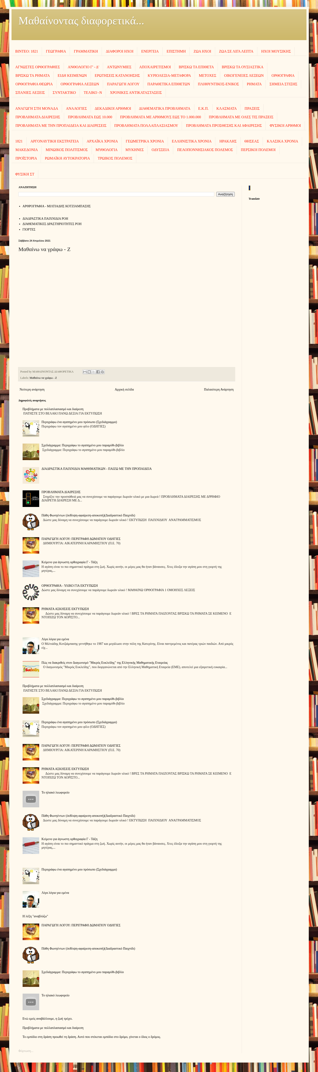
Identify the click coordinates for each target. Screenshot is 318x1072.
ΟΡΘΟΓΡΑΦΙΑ (283, 75)
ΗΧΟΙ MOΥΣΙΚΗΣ (276, 51)
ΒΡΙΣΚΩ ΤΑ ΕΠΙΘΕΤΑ (196, 67)
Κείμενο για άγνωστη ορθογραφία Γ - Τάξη (70, 562)
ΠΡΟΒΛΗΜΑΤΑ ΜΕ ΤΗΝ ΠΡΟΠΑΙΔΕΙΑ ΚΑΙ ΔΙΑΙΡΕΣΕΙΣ (61, 125)
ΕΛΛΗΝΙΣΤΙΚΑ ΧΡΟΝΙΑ (192, 141)
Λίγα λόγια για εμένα (55, 639)
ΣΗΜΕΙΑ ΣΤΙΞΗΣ (283, 84)
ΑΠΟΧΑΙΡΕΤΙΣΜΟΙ (155, 67)
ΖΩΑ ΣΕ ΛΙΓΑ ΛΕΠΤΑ (236, 51)
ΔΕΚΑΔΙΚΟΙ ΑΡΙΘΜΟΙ (113, 108)
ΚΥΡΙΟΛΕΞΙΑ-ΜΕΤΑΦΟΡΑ (169, 75)
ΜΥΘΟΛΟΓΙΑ (107, 150)
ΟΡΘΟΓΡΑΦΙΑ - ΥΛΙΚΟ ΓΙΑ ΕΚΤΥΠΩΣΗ (70, 585)
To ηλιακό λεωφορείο (55, 792)
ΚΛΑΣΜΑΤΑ (227, 108)
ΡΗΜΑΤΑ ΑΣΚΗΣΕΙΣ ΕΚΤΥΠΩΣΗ (65, 609)
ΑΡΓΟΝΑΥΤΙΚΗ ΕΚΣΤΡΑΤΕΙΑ (54, 141)
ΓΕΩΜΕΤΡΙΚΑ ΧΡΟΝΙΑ (145, 141)
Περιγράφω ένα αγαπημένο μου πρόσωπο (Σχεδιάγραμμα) (79, 422)
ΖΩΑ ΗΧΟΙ (202, 51)
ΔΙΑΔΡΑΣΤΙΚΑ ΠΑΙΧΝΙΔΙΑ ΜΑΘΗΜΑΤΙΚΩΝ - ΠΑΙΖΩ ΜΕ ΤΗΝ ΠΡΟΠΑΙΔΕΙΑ (97, 469)
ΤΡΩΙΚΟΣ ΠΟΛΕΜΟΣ (115, 158)
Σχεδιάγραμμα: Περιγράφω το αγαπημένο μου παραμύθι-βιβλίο (83, 445)
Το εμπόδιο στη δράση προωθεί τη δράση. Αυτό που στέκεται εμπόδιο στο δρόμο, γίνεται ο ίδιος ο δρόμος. (92, 1037)
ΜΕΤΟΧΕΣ (207, 75)
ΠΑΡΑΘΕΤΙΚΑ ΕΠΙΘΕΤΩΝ (168, 84)
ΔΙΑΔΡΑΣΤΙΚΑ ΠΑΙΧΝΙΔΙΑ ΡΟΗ (45, 218)
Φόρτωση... (25, 1051)
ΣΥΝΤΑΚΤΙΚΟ (64, 93)
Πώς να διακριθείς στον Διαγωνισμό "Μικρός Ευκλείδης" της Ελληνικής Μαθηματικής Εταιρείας (105, 662)
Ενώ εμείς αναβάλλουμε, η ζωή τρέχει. (48, 1018)
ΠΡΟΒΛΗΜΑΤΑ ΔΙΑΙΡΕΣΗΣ (37, 117)
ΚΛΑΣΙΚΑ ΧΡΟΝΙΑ (282, 141)
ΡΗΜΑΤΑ (254, 84)
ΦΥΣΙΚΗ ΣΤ (24, 174)
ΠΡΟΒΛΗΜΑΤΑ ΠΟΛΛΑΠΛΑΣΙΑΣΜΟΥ (146, 125)
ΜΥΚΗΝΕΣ (134, 150)
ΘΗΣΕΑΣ (251, 141)
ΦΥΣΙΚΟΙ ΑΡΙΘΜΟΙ (285, 125)
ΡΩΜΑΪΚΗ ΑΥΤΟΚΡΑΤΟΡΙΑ (67, 158)
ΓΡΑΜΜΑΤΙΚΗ (86, 51)
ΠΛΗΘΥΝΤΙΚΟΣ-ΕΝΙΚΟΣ (218, 84)
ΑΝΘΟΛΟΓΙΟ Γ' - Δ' (83, 67)
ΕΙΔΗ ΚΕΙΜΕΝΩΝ (72, 75)
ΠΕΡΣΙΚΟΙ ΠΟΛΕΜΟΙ (258, 150)
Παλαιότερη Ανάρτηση (219, 389)
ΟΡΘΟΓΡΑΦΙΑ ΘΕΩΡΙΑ (34, 84)
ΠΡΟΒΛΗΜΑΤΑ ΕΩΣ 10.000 (90, 117)
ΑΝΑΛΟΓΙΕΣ (76, 108)
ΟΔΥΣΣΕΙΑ (160, 150)
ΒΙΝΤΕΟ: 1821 (26, 51)
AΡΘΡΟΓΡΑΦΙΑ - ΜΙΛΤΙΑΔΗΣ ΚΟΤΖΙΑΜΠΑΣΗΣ (57, 206)
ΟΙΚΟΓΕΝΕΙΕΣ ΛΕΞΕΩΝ (244, 75)
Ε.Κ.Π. (203, 108)
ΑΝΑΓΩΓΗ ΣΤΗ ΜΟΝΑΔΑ (36, 108)
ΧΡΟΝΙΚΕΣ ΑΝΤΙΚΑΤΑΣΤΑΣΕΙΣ (136, 93)
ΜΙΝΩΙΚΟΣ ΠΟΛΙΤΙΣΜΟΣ (67, 150)
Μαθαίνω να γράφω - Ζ (43, 377)
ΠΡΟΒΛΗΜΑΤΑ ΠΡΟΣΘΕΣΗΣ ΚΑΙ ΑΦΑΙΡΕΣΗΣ (224, 125)
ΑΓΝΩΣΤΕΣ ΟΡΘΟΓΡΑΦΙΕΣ (37, 67)
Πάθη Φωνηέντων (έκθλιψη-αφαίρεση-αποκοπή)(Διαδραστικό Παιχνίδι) (88, 515)
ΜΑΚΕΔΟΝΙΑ (26, 150)
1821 (19, 141)
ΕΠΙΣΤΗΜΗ (176, 51)
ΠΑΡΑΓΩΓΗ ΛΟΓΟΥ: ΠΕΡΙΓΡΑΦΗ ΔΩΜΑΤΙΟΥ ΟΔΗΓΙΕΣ (81, 539)
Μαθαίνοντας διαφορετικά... (81, 21)
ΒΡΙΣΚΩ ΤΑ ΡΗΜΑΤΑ (32, 75)
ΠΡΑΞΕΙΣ (252, 108)
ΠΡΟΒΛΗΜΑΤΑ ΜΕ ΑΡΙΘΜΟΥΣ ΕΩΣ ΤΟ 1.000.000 (160, 117)
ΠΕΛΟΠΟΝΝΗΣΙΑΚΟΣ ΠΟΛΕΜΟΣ (205, 150)
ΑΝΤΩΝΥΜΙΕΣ (119, 67)
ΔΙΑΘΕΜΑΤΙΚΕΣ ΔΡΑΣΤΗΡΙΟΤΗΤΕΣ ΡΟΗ (52, 224)
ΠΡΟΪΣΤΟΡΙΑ (26, 158)
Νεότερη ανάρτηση (32, 389)
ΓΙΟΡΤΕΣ (29, 229)
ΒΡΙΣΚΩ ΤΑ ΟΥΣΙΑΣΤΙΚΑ (243, 67)
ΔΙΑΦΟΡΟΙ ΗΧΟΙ (120, 51)
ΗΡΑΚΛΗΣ (228, 141)
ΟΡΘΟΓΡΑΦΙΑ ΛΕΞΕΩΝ (80, 84)
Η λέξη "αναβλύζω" (35, 916)
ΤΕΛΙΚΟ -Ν (93, 93)
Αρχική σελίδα (124, 389)
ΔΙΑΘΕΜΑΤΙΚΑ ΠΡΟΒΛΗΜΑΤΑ (164, 108)
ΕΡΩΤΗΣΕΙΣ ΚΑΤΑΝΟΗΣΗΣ (117, 75)
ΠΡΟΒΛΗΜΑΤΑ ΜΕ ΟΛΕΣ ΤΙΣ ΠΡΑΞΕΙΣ (241, 117)
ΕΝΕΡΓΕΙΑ (150, 51)
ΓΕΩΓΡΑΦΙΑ (56, 51)
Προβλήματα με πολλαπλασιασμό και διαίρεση (53, 409)
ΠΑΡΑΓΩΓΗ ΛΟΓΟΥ (123, 84)
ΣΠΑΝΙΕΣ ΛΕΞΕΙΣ (30, 93)
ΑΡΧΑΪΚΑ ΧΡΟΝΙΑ (102, 141)
